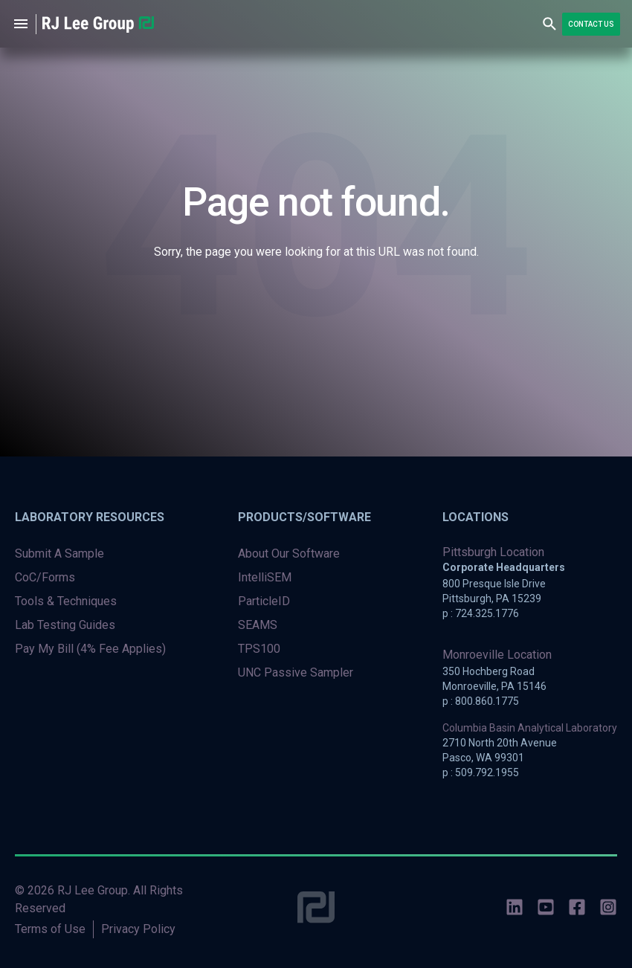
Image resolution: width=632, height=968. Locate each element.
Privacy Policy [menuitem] (138, 929)
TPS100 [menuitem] (259, 649)
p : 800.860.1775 (480, 701)
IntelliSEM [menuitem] (264, 577)
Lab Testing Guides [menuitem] (65, 625)
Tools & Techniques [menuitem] (66, 601)
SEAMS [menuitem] (257, 625)
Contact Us (591, 24)
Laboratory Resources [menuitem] (89, 517)
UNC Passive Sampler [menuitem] (295, 672)
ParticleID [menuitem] (264, 601)
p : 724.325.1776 (480, 613)
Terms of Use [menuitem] (50, 929)
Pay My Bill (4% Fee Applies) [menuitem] (90, 649)
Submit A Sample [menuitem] (59, 553)
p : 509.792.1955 (480, 772)
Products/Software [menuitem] (304, 517)
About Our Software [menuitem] (289, 553)
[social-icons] (514, 909)
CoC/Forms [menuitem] (45, 577)
